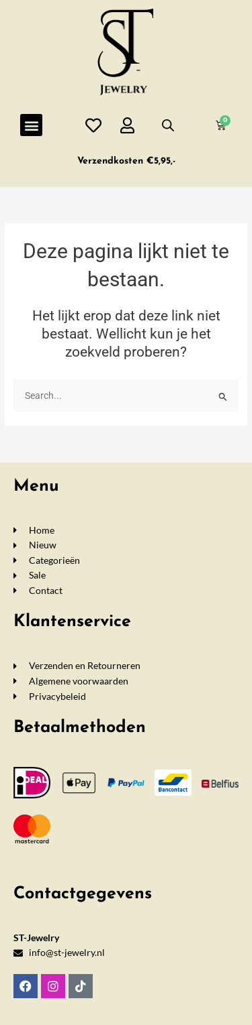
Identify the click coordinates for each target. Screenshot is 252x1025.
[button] (31, 125)
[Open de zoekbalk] (168, 125)
